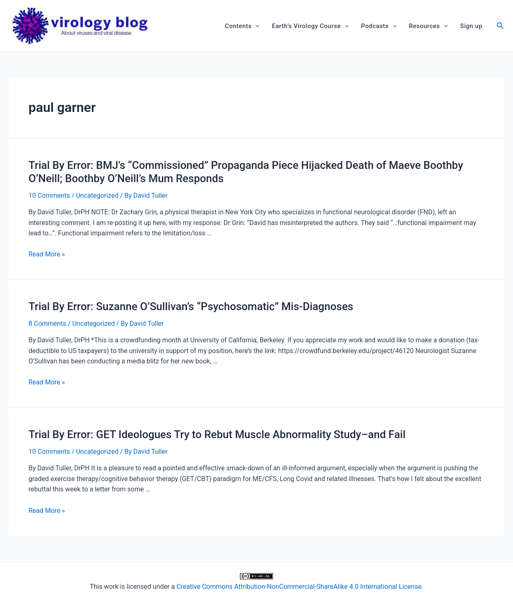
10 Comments (49, 195)
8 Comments (47, 323)
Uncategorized (97, 195)
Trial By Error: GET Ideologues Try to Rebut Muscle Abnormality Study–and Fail (217, 434)
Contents (242, 26)
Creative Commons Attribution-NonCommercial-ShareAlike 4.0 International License (298, 587)
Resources (428, 26)
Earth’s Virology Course (310, 26)
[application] (255, 26)
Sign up (471, 26)
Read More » (46, 254)
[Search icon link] (500, 26)
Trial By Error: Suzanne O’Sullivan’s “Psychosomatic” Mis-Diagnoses (190, 306)
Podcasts (379, 26)
